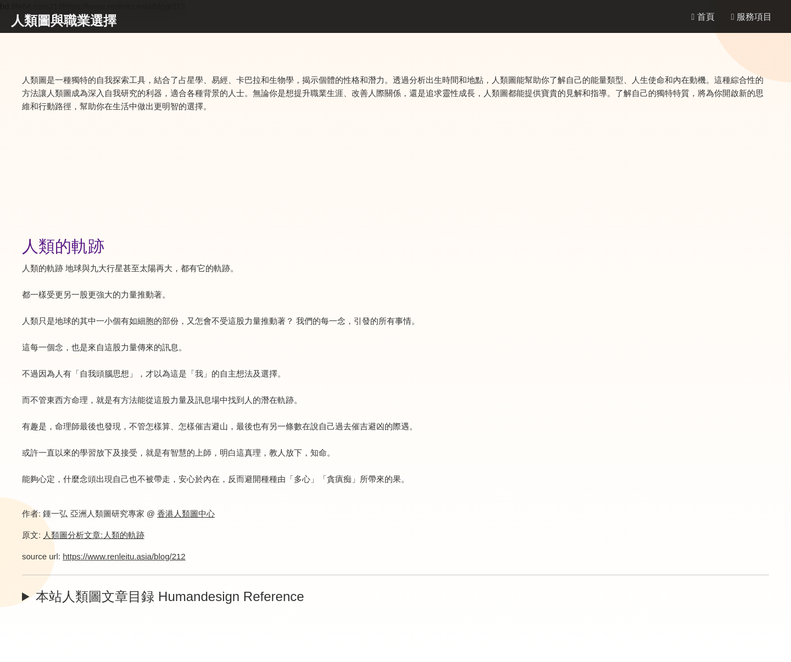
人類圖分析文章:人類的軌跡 (93, 535)
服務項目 (751, 16)
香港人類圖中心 (186, 513)
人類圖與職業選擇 (63, 20)
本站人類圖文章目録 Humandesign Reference (170, 596)
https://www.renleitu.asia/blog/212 (124, 556)
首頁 (702, 16)
